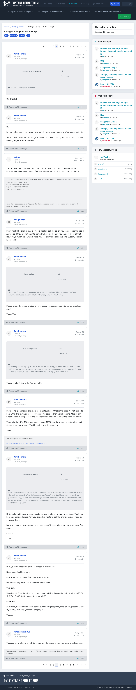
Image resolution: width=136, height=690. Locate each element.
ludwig (22, 35)
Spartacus (106, 70)
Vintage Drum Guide (13, 687)
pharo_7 (101, 164)
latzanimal (106, 63)
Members (98, 4)
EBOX (100, 179)
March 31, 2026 (107, 84)
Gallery (85, 4)
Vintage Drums (18, 27)
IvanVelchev (105, 157)
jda (103, 56)
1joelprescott (103, 174)
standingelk (102, 169)
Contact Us (29, 687)
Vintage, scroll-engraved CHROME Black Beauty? (115, 75)
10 (77, 46)
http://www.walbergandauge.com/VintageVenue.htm (26, 443)
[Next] (85, 46)
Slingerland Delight (108, 67)
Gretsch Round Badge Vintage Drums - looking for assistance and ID (116, 51)
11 (81, 46)
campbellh (106, 80)
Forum (73, 4)
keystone (13, 35)
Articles (60, 4)
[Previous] (43, 46)
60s (6, 35)
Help (102, 61)
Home (48, 4)
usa (28, 35)
